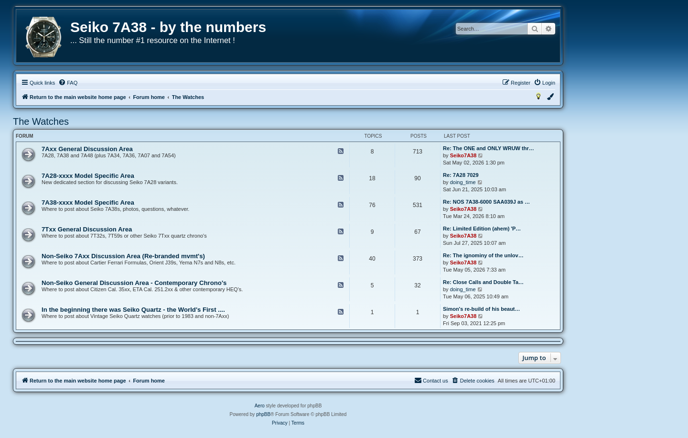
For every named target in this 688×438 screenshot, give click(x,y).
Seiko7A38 (463, 155)
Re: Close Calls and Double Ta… (483, 282)
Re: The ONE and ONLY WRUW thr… (488, 148)
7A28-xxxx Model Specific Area (88, 175)
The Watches (41, 121)
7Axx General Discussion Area (87, 149)
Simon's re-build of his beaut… (481, 309)
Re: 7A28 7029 (461, 175)
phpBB (263, 414)
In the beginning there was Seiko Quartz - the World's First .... (133, 309)
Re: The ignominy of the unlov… (483, 255)
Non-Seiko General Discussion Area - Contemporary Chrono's (134, 282)
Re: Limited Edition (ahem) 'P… (482, 228)
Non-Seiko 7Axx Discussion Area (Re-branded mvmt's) (123, 256)
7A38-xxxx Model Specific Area (88, 202)
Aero (260, 405)
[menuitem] (67, 82)
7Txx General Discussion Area (87, 229)
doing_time (463, 182)
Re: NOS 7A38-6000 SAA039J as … (486, 202)
